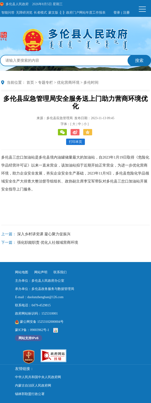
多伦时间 (90, 82)
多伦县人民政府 (17, 4)
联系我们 (60, 272)
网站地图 (21, 272)
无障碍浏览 (24, 12)
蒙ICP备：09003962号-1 (32, 330)
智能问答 (8, 12)
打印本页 (75, 142)
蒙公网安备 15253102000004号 (39, 321)
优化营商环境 (68, 82)
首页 (30, 82)
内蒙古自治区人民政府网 (33, 385)
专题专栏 (45, 82)
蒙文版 (53, 12)
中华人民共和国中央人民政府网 (38, 377)
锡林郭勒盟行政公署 (30, 394)
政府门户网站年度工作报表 (86, 12)
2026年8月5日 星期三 (47, 4)
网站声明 (40, 272)
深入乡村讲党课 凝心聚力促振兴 (44, 234)
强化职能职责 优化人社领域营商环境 (47, 242)
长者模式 (40, 12)
